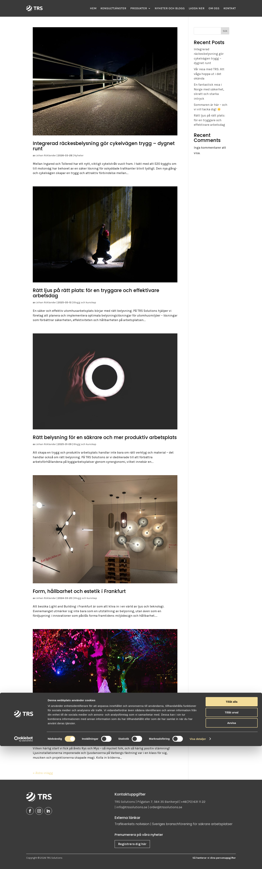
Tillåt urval (232, 835)
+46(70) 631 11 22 (193, 802)
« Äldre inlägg (43, 773)
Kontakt (229, 8)
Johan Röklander (46, 155)
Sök (225, 30)
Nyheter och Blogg (170, 8)
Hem (93, 8)
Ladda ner (197, 8)
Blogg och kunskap (84, 302)
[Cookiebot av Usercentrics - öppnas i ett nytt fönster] (23, 862)
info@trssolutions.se (131, 807)
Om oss (214, 8)
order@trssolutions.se (166, 807)
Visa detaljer (198, 861)
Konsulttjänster (113, 8)
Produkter (138, 8)
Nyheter (79, 155)
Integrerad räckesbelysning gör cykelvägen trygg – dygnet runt (104, 146)
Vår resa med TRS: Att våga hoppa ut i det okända (209, 73)
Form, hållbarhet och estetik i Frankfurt (79, 591)
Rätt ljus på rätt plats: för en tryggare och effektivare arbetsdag (96, 293)
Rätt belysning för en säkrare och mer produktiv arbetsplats (105, 437)
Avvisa (231, 845)
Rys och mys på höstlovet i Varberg (75, 733)
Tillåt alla (231, 824)
